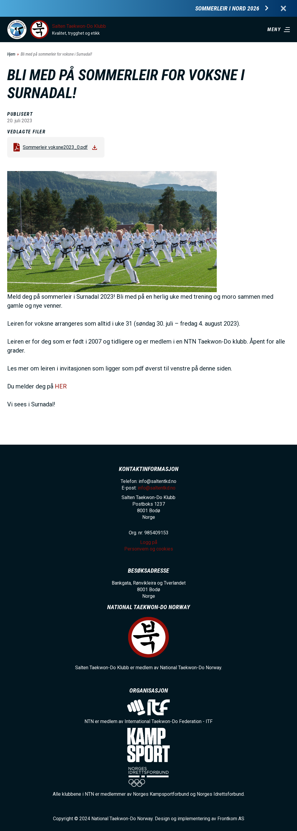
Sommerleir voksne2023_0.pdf (55, 147)
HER (61, 386)
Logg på (148, 542)
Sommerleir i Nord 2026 (227, 8)
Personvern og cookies (148, 549)
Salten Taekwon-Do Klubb (79, 26)
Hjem (11, 54)
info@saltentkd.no (156, 488)
